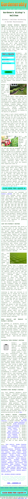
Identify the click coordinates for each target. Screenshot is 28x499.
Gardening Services (19, 446)
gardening (4, 412)
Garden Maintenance (14, 465)
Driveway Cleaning (20, 459)
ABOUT (14, 9)
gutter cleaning (13, 435)
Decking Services (6, 471)
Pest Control (10, 444)
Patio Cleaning (21, 453)
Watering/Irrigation (20, 447)
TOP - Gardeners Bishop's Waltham (11, 474)
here (20, 412)
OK (25, 498)
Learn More (21, 498)
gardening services (13, 379)
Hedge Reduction (21, 467)
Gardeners (19, 53)
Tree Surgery (5, 452)
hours (15, 127)
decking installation (13, 432)
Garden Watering (21, 458)
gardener (3, 82)
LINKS (10, 9)
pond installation (12, 437)
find (6, 392)
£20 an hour (17, 120)
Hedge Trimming (15, 464)
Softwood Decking (15, 468)
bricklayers (16, 425)
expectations (5, 170)
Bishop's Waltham (6, 193)
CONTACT (18, 9)
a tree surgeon (13, 429)
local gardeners (15, 409)
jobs (4, 92)
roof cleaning (12, 434)
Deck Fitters (11, 470)
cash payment (19, 156)
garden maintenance (18, 423)
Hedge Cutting (21, 487)
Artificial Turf (21, 456)
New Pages (6, 487)
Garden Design (21, 450)
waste (2, 132)
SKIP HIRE (24, 420)
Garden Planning (21, 444)
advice (18, 173)
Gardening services (7, 192)
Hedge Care (4, 468)
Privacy (25, 489)
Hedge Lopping (11, 467)
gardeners (12, 46)
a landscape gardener (13, 426)
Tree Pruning (19, 462)
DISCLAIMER (23, 9)
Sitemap (2, 487)
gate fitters (12, 431)
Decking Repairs (21, 470)
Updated (11, 487)
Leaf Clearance (14, 461)
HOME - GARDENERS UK (14, 483)
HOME (7, 9)
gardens (7, 102)
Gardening (4, 446)
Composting (4, 447)
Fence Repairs (12, 456)
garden (17, 29)
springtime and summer (8, 99)
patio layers (12, 428)
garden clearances (19, 422)
